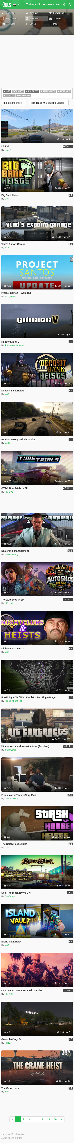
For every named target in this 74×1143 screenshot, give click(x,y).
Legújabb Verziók (48, 102)
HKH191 (9, 492)
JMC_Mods (10, 296)
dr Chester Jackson (14, 345)
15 (48, 1119)
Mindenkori (13, 102)
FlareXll (8, 150)
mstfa (7, 443)
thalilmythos (10, 749)
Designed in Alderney (12, 1134)
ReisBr (8, 1043)
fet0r (7, 247)
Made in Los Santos (11, 1137)
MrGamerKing (11, 554)
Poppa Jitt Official (13, 701)
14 (41, 1119)
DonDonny (10, 896)
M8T (7, 198)
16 (55, 1119)
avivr (7, 1091)
